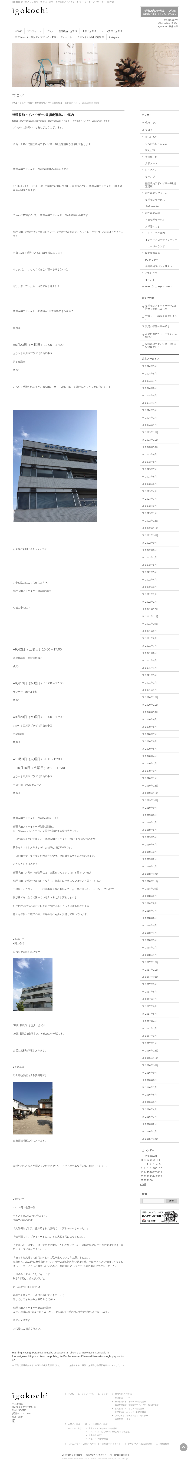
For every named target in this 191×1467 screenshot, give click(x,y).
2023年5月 (151, 484)
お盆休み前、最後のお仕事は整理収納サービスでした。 (96, 1365)
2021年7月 (151, 645)
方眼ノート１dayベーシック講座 (103, 1428)
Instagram (164, 1443)
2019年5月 (151, 837)
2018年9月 (151, 896)
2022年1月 (151, 601)
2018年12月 (151, 873)
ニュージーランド (155, 246)
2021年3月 (151, 675)
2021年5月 (151, 660)
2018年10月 (151, 888)
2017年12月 (151, 962)
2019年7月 (151, 822)
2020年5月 (151, 748)
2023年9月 (151, 454)
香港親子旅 (151, 156)
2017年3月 (151, 1028)
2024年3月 (151, 410)
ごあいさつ (151, 272)
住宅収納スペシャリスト (158, 266)
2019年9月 (151, 807)
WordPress (79, 1458)
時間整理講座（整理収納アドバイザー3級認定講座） (137, 1404)
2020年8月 (151, 726)
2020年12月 (151, 697)
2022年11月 (151, 528)
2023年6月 (151, 476)
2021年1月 (151, 690)
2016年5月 (151, 1102)
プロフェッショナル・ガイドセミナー (131, 1415)
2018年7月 (151, 910)
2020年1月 (151, 778)
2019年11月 (151, 793)
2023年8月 (151, 461)
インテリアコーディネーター (161, 239)
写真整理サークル (155, 219)
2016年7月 (151, 1087)
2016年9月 (151, 1072)
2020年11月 (151, 704)
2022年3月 (151, 587)
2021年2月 (151, 682)
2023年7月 (151, 469)
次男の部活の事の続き (157, 326)
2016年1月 (151, 1131)
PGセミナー (152, 259)
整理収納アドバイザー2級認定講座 (88, 121)
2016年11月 (151, 1058)
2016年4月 (151, 1109)
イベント (150, 279)
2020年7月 (151, 734)
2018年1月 (151, 955)
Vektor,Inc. (112, 1458)
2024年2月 (151, 417)
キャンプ (150, 176)
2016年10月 (151, 1065)
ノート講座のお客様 (98, 1424)
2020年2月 (151, 770)
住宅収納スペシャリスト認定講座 (129, 1408)
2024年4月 (151, 402)
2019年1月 (151, 866)
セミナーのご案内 (155, 233)
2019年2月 (151, 859)
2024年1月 (151, 425)
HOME (71, 1393)
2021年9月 (151, 631)
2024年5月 (151, 395)
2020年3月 (151, 763)
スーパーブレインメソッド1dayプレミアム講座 (109, 1431)
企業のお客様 (74, 1424)
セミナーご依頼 (74, 1428)
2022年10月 (151, 535)
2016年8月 (151, 1080)
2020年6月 (151, 741)
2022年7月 (151, 557)
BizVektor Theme (95, 1458)
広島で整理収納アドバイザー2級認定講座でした (36, 1365)
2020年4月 (151, 756)
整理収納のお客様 (123, 1393)
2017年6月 (151, 1006)
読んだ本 (150, 150)
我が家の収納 (152, 213)
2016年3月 (151, 1116)
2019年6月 (151, 829)
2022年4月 (151, 579)
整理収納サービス (155, 199)
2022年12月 (151, 520)
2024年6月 (151, 388)
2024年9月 (151, 366)
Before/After (152, 206)
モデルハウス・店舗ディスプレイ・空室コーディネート (94, 1443)
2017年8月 (151, 991)
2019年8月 (151, 815)
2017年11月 (151, 969)
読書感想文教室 (95, 1435)
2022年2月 (151, 594)
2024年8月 (151, 373)
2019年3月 (151, 852)
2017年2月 (151, 1035)
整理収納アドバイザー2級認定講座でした (160, 346)
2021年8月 (151, 638)
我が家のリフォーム (156, 193)
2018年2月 (151, 947)
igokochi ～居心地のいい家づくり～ (91, 1454)
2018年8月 (151, 903)
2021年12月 (151, 609)
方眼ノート (151, 163)
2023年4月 (151, 491)
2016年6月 (151, 1094)
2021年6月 (151, 653)
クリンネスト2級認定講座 (140, 1443)
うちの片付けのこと (156, 143)
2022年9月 (151, 542)
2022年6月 (151, 564)
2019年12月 (151, 785)
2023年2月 (151, 506)
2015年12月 (151, 1138)
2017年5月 (151, 1013)
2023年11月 (151, 439)
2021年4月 (151, 667)
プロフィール (87, 1393)
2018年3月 (151, 940)
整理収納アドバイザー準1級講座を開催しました (160, 307)
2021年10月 (151, 623)
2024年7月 (151, 381)
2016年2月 (151, 1124)
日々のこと (151, 170)
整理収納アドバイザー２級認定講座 (130, 1401)
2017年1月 (151, 1043)
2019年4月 (151, 844)
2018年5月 (151, 925)
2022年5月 (151, 572)
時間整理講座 (152, 253)
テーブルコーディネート (158, 286)
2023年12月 (151, 432)
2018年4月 (151, 932)
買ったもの (151, 136)
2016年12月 (151, 1050)
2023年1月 (151, 513)
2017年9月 (151, 984)
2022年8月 (151, 550)
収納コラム (151, 122)
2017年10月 (151, 976)
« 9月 (143, 1184)
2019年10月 (151, 800)
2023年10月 (151, 447)
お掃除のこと (152, 226)
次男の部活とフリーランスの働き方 (161, 335)
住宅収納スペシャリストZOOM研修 (130, 1411)
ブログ (107, 121)
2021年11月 (151, 616)
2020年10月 (151, 712)
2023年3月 (151, 498)
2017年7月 (151, 999)
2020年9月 (151, 719)
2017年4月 (151, 1021)
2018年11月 (151, 881)
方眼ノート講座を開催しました (161, 317)
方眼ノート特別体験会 (98, 1438)
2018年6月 (151, 918)
